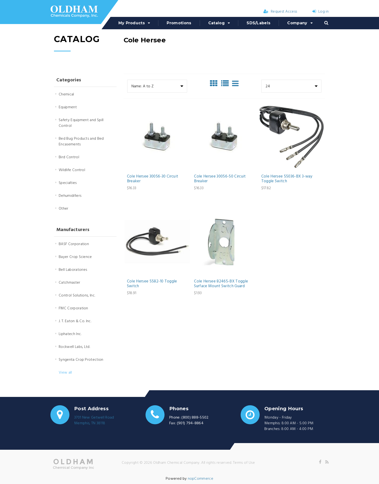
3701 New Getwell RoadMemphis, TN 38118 (94, 420)
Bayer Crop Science (75, 257)
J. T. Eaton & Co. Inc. (75, 321)
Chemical (66, 94)
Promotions (179, 23)
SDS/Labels (258, 23)
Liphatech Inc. (70, 334)
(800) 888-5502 (195, 418)
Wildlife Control (72, 170)
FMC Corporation (73, 308)
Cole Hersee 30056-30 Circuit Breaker (152, 179)
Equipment (68, 107)
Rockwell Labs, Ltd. (74, 347)
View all (65, 373)
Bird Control (69, 157)
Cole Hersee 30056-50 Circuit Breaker (220, 179)
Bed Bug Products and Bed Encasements (81, 142)
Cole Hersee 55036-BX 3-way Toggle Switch (286, 179)
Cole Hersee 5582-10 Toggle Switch (152, 284)
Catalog (216, 23)
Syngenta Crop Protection (81, 360)
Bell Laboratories (73, 270)
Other (63, 209)
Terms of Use (244, 463)
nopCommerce (201, 479)
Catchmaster (69, 283)
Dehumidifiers (70, 196)
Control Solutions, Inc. (77, 295)
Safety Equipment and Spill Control (81, 123)
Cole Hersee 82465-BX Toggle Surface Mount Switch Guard (221, 284)
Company (297, 23)
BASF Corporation (74, 244)
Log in (320, 12)
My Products (131, 23)
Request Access (280, 12)
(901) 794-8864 (190, 423)
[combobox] (157, 86)
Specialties (68, 183)
